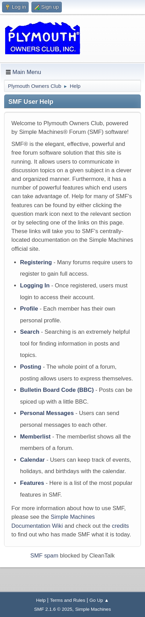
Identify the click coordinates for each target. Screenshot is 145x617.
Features (32, 483)
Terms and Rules (67, 600)
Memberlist (35, 436)
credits (120, 526)
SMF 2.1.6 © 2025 (53, 609)
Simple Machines (93, 609)
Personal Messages (47, 413)
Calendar (32, 460)
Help (41, 600)
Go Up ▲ (99, 600)
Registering (36, 262)
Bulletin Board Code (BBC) (57, 390)
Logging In (35, 285)
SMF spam (44, 555)
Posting (30, 366)
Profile (29, 308)
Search (29, 332)
